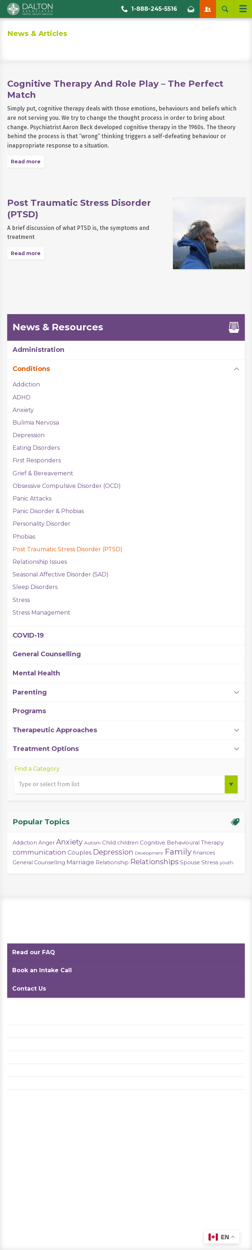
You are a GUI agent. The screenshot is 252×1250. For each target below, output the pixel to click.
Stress (21, 600)
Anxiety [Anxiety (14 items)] (69, 842)
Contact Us (29, 988)
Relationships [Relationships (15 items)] (154, 861)
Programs (29, 711)
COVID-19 (28, 635)
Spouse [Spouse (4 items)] (190, 862)
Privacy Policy (25, 1031)
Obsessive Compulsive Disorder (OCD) (67, 486)
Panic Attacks (32, 498)
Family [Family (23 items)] (178, 852)
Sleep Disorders (35, 587)
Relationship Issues (40, 561)
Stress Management (41, 612)
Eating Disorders (36, 447)
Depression (29, 435)
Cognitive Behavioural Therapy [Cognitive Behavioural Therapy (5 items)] (182, 842)
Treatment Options (46, 749)
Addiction (26, 384)
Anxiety (23, 410)
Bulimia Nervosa (36, 422)
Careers (17, 1070)
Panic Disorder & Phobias (48, 511)
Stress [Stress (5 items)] (209, 862)
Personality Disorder (41, 523)
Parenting (30, 692)
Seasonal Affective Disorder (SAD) (61, 574)
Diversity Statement (33, 1083)
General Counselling (47, 654)
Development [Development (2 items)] (149, 853)
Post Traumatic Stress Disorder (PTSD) (68, 549)
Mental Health (36, 673)
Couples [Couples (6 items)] (79, 852)
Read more (26, 161)
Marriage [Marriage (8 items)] (80, 862)
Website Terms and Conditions (46, 1044)
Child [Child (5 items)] (109, 842)
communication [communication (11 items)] (39, 852)
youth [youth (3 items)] (226, 862)
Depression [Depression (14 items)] (113, 852)
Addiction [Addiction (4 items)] (25, 842)
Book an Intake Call (42, 970)
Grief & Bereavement (43, 473)
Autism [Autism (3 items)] (92, 843)
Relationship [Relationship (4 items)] (112, 862)
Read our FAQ (33, 952)
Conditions (31, 369)
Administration (38, 350)
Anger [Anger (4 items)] (46, 842)
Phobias (24, 536)
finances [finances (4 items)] (204, 853)
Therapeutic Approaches (55, 730)
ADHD (22, 397)
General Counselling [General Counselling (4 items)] (39, 862)
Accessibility (23, 1057)
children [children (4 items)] (127, 842)
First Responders (37, 460)
